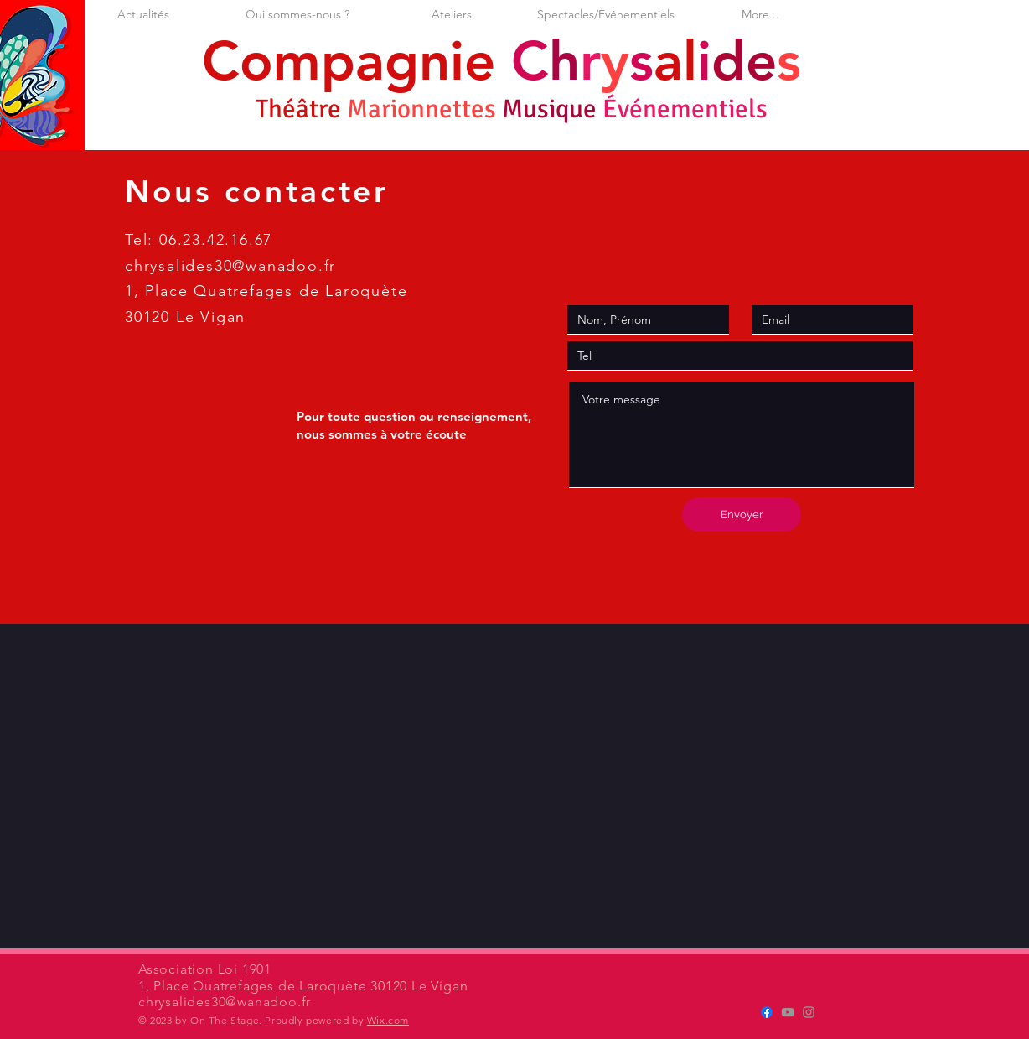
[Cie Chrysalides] (766, 1012)
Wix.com (388, 1020)
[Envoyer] (741, 514)
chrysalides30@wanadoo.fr (230, 266)
